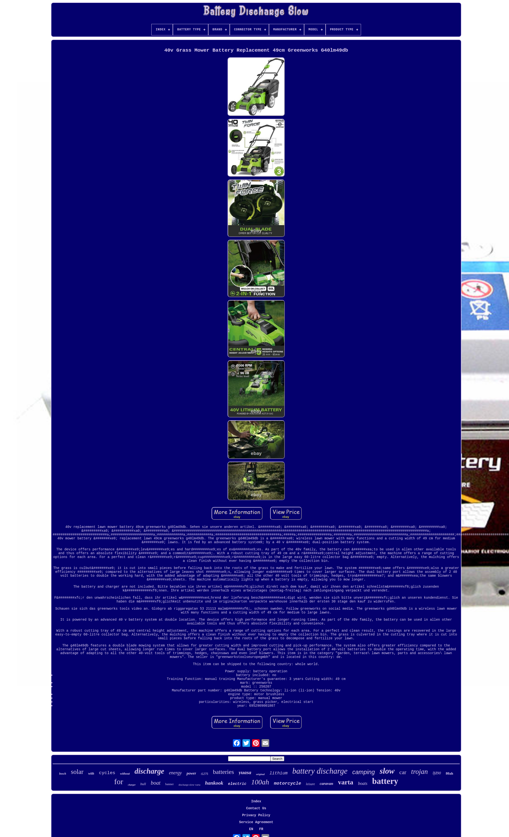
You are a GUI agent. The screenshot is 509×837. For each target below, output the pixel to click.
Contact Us (256, 808)
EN (251, 829)
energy (175, 772)
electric (237, 784)
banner (169, 784)
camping (363, 772)
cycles (107, 773)
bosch (62, 773)
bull (143, 784)
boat (155, 783)
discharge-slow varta (189, 784)
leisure (310, 784)
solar (77, 771)
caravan (326, 783)
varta (345, 782)
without (125, 773)
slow (387, 770)
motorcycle (287, 783)
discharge (149, 771)
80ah (449, 773)
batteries (223, 771)
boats (362, 783)
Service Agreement (256, 822)
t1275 (204, 774)
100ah (260, 782)
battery (385, 781)
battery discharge (320, 771)
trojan (419, 771)
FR (261, 829)
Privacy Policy (256, 815)
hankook (214, 783)
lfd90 (436, 773)
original (260, 774)
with (91, 773)
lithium (278, 773)
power (191, 773)
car (402, 772)
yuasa (245, 772)
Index (256, 801)
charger (132, 784)
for (118, 781)
